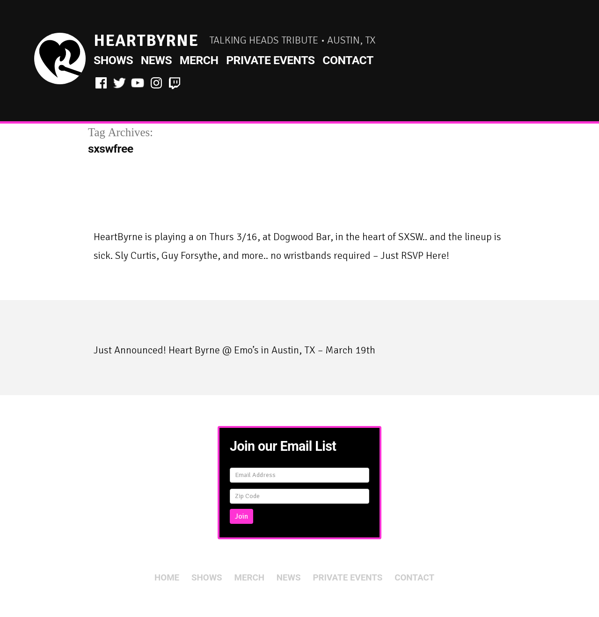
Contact (347, 60)
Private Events (270, 60)
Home (166, 578)
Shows (113, 60)
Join (241, 516)
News (156, 60)
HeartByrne (146, 40)
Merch (199, 60)
